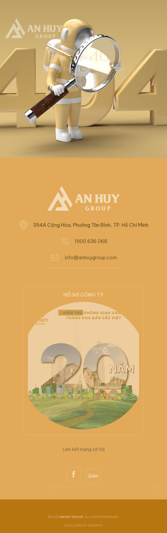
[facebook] (74, 488)
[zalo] (93, 490)
